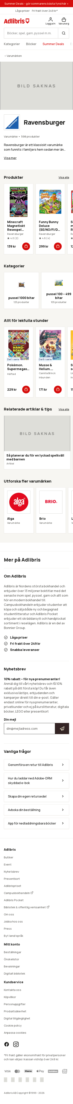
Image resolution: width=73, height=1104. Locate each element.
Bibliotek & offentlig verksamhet (27, 907)
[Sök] (63, 33)
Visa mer (10, 158)
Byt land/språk (13, 936)
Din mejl (36, 726)
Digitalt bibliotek (14, 973)
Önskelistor (11, 959)
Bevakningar (12, 966)
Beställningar (12, 952)
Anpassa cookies (15, 1032)
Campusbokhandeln (18, 893)
